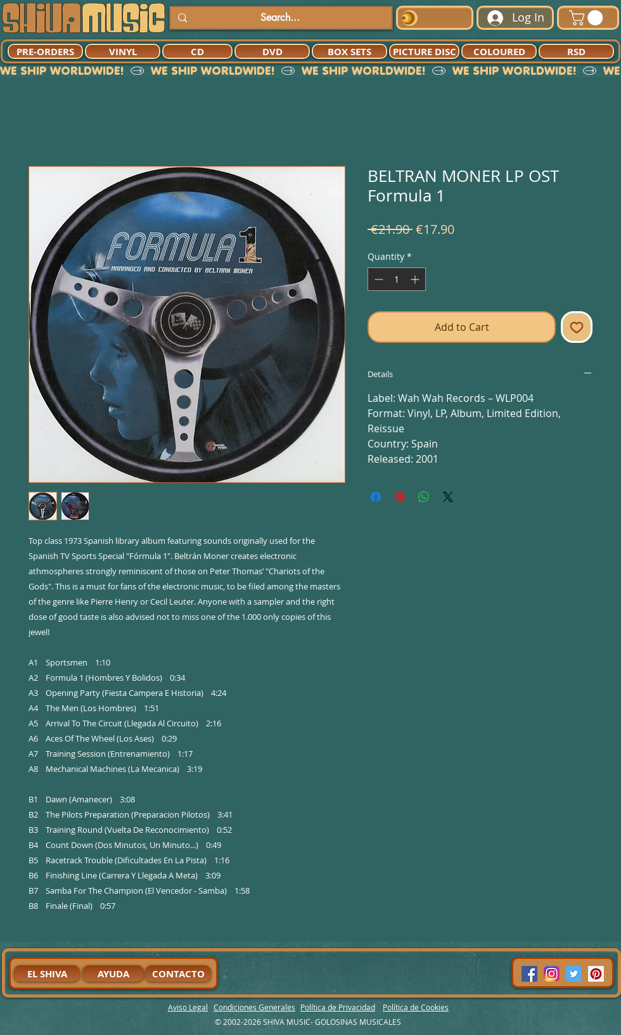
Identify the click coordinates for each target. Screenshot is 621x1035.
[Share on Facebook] (375, 497)
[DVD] (272, 51)
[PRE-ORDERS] (45, 51)
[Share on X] (448, 497)
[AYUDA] (113, 973)
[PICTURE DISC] (424, 51)
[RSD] (576, 51)
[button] (587, 17)
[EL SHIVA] (47, 973)
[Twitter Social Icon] (574, 974)
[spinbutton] (396, 279)
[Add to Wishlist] (576, 327)
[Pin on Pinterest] (399, 497)
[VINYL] (122, 51)
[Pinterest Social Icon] (596, 974)
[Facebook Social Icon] (529, 974)
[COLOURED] (499, 51)
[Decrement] (377, 279)
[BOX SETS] (349, 51)
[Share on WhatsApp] (424, 497)
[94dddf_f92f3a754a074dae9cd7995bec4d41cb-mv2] (552, 974)
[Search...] (280, 18)
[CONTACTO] (178, 973)
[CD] (197, 51)
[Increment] (416, 279)
